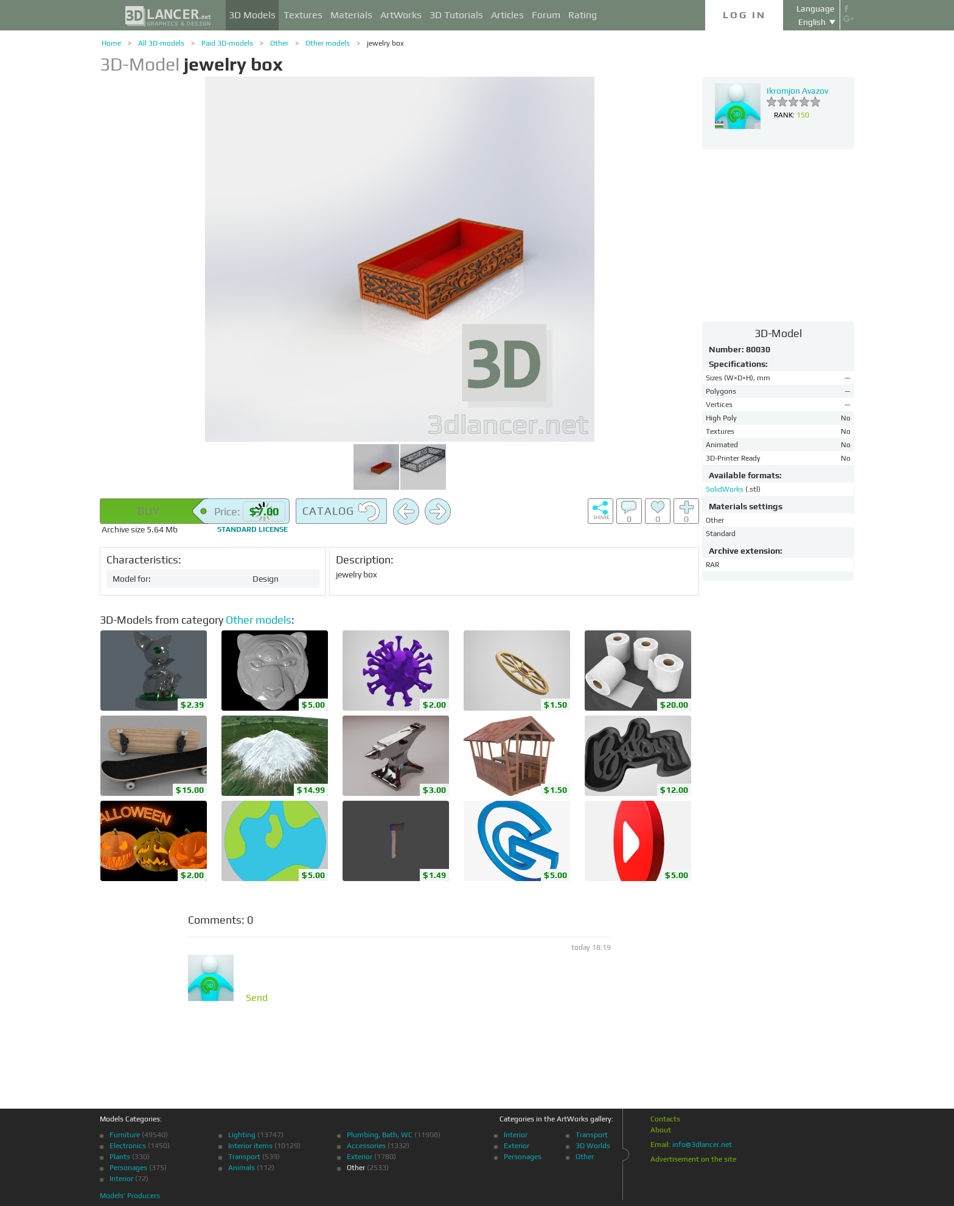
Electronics (128, 1146)
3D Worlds (593, 1146)
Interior (121, 1178)
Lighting (242, 1135)
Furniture (125, 1135)
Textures (303, 15)
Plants (120, 1156)
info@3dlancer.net (702, 1144)
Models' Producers (130, 1195)
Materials (351, 15)
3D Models (252, 15)
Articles (507, 15)
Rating (582, 15)
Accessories (366, 1146)
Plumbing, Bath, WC (380, 1135)
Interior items (250, 1146)
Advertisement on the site (693, 1159)
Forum (546, 15)
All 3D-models (161, 43)
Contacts (665, 1119)
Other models (327, 43)
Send (257, 997)
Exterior (359, 1156)
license (252, 529)
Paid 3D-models (227, 43)
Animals (241, 1167)
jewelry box (385, 43)
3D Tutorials (456, 15)
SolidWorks (725, 489)
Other (279, 43)
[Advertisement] (778, 235)
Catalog (341, 511)
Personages (128, 1167)
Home (111, 43)
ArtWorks (401, 15)
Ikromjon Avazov (797, 91)
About (660, 1130)
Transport (244, 1156)
